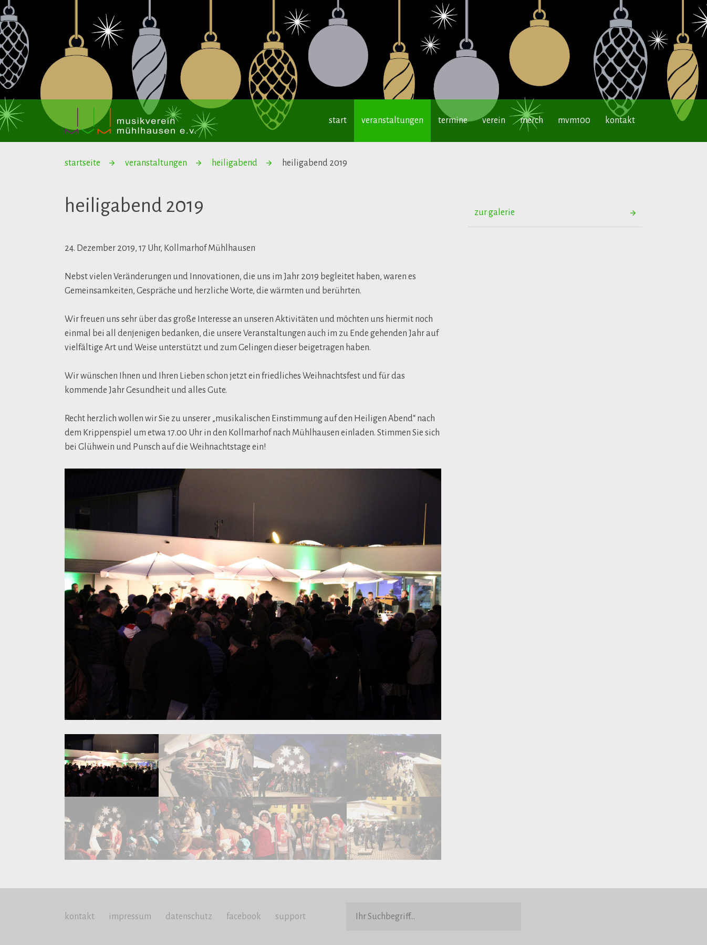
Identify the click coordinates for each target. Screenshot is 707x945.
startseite (82, 163)
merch (531, 120)
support (290, 916)
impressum (130, 916)
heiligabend (234, 163)
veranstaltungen (392, 120)
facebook (243, 916)
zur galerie (494, 212)
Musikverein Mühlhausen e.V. (130, 120)
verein (493, 120)
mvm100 (574, 120)
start (338, 120)
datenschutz (188, 916)
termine (452, 120)
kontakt (620, 120)
